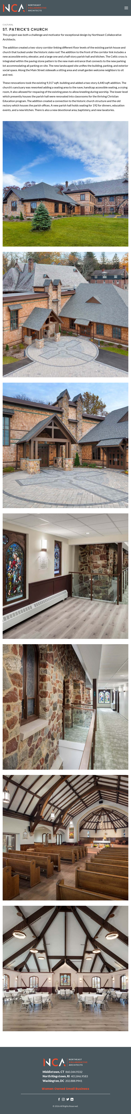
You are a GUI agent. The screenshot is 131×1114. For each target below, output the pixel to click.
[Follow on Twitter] (67, 1099)
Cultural (8, 24)
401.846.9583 (79, 1076)
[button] (126, 8)
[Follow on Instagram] (63, 1099)
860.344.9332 (73, 1071)
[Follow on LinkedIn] (72, 1099)
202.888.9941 (73, 1080)
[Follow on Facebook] (59, 1099)
